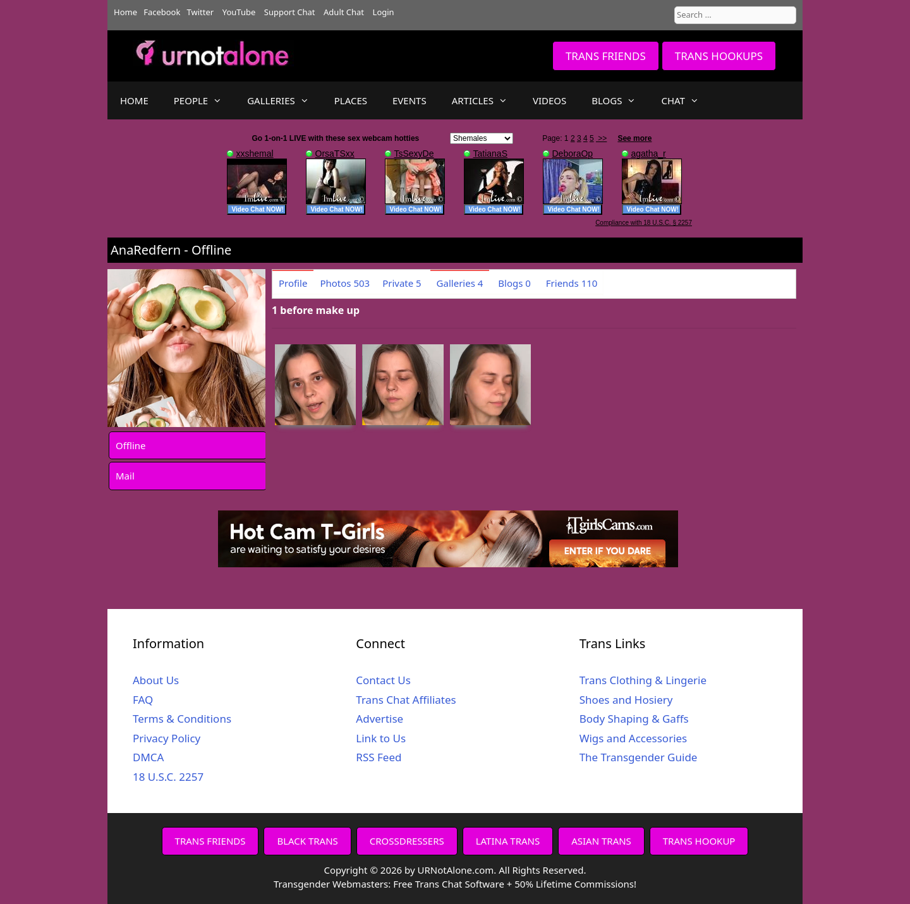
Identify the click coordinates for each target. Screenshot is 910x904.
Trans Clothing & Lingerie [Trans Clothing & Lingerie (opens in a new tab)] (643, 680)
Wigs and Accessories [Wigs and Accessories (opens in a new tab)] (633, 738)
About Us (156, 680)
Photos (345, 283)
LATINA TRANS (508, 841)
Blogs (514, 283)
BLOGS (620, 100)
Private (402, 283)
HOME (134, 100)
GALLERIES (284, 100)
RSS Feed (378, 757)
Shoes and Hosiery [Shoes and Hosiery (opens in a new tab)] (626, 699)
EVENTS (409, 100)
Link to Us (381, 738)
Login (383, 12)
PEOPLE (204, 100)
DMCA (148, 757)
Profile (293, 283)
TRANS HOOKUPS (719, 56)
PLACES (350, 100)
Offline (131, 445)
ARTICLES (486, 100)
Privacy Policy (166, 738)
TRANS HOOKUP (699, 841)
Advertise (379, 718)
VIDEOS (549, 100)
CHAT (686, 100)
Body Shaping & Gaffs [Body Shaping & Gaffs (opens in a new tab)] (634, 718)
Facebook (161, 12)
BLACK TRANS (307, 841)
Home (125, 12)
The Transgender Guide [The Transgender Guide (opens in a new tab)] (638, 757)
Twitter (200, 12)
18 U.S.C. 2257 (168, 776)
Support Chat (289, 12)
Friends (572, 283)
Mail (125, 475)
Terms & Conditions (182, 718)
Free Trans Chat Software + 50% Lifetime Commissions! (514, 883)
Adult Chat (344, 12)
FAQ (143, 699)
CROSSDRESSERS (407, 841)
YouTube (239, 12)
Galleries (460, 283)
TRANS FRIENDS (606, 56)
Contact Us (383, 680)
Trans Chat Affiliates (406, 699)
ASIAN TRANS (601, 841)
